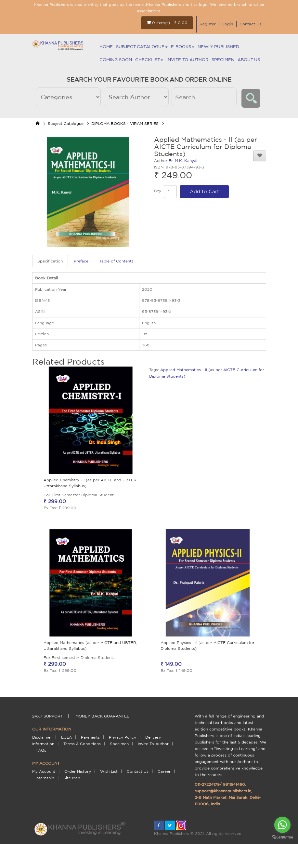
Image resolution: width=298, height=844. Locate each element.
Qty (157, 191)
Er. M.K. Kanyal (183, 160)
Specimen (223, 59)
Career (164, 771)
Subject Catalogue (142, 46)
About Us (249, 59)
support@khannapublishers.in (223, 791)
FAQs (40, 750)
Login (227, 24)
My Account (43, 771)
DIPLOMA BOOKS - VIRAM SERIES (125, 123)
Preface (81, 261)
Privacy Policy (122, 737)
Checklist (149, 59)
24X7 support (47, 716)
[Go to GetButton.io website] (282, 837)
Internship (44, 778)
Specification (50, 261)
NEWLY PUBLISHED (218, 46)
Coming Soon (115, 59)
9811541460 (234, 784)
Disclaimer (42, 737)
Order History (77, 771)
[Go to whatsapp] (282, 825)
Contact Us (250, 24)
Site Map (71, 778)
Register (208, 24)
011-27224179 (207, 784)
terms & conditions (82, 744)
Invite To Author (187, 59)
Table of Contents (116, 261)
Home (106, 46)
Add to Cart (204, 191)
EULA (66, 737)
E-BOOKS (182, 46)
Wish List (109, 771)
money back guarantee (102, 716)
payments (90, 737)
